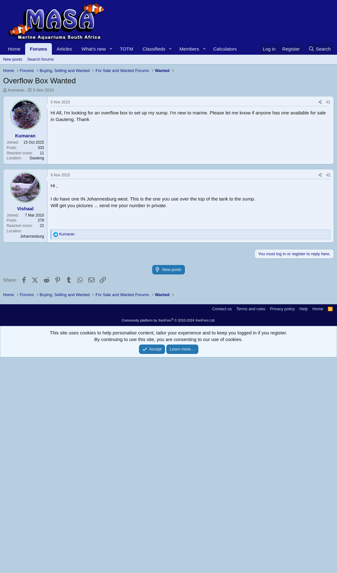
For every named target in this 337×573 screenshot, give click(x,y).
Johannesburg (32, 364)
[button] (110, 49)
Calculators (225, 49)
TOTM (126, 49)
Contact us (222, 524)
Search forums (40, 59)
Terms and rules (250, 524)
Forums (38, 49)
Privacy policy (282, 524)
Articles (64, 49)
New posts (12, 59)
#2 (328, 302)
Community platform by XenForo (168, 536)
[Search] (319, 49)
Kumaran (16, 90)
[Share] (320, 190)
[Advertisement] (168, 140)
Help (304, 524)
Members (189, 49)
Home (14, 49)
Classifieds (153, 49)
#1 (328, 190)
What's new (93, 49)
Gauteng (37, 246)
